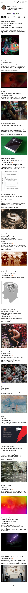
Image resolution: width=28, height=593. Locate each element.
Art (2, 308)
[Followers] (15, 14)
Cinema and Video (6, 59)
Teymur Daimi (4, 25)
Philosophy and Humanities (8, 21)
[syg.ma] (2, 2)
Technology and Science (7, 446)
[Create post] (17, 2)
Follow (9, 13)
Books (3, 416)
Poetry (3, 91)
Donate (6, 1)
